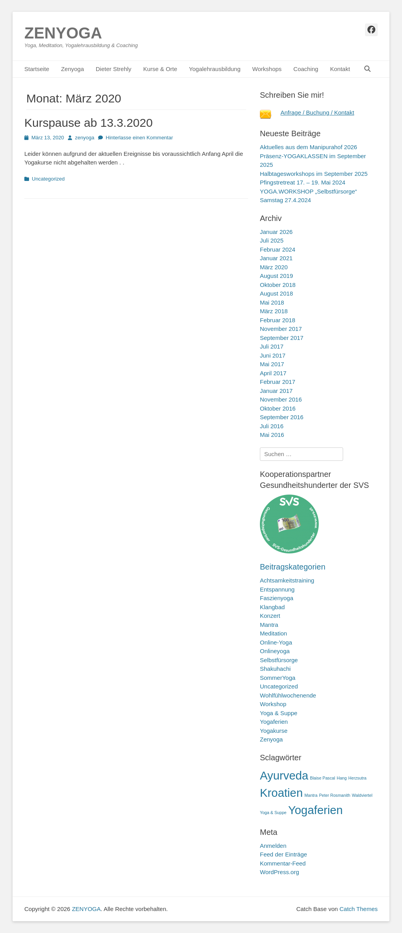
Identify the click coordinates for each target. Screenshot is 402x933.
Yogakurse (273, 730)
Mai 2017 (272, 364)
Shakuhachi (275, 668)
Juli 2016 (271, 426)
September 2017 (281, 337)
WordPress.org (279, 872)
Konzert (270, 615)
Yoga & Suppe (278, 713)
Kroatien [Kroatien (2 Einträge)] (281, 792)
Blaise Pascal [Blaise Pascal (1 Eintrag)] (322, 778)
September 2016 (281, 417)
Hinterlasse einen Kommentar (139, 138)
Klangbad (272, 607)
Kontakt (340, 69)
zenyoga (84, 138)
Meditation (273, 633)
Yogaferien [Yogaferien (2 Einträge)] (315, 809)
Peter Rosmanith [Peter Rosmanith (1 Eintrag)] (334, 795)
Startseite (36, 69)
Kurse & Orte (160, 69)
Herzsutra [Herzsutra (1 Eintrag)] (357, 778)
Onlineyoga (275, 651)
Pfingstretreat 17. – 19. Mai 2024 (302, 182)
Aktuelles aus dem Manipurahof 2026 (308, 147)
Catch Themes (359, 909)
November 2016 (281, 399)
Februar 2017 (277, 381)
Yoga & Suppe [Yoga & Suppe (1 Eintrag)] (273, 812)
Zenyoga (72, 69)
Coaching (305, 69)
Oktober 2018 (278, 284)
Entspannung (277, 589)
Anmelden (273, 845)
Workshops (267, 69)
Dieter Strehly (114, 69)
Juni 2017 (272, 355)
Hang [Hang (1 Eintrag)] (342, 778)
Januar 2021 (276, 258)
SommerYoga (277, 677)
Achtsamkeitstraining (287, 580)
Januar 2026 (276, 231)
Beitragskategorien (292, 566)
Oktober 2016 (278, 408)
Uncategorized (48, 179)
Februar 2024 (277, 249)
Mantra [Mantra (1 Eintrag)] (310, 795)
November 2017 (281, 328)
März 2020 (274, 267)
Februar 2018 (277, 320)
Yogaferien (274, 721)
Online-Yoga (276, 642)
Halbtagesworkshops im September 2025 (313, 173)
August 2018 (276, 293)
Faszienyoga (276, 598)
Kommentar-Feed (283, 863)
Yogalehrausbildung (214, 69)
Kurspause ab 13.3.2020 (88, 122)
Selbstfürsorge (279, 660)
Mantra (269, 624)
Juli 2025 (271, 240)
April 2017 (273, 373)
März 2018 (274, 311)
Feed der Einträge (283, 854)
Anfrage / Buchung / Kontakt (317, 112)
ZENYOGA (63, 33)
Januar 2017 (276, 390)
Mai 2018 (272, 302)
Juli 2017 (271, 346)
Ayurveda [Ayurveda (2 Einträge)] (284, 775)
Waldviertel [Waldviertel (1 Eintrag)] (362, 795)
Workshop (273, 704)
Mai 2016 (272, 434)
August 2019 (276, 275)
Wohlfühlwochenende (288, 695)
